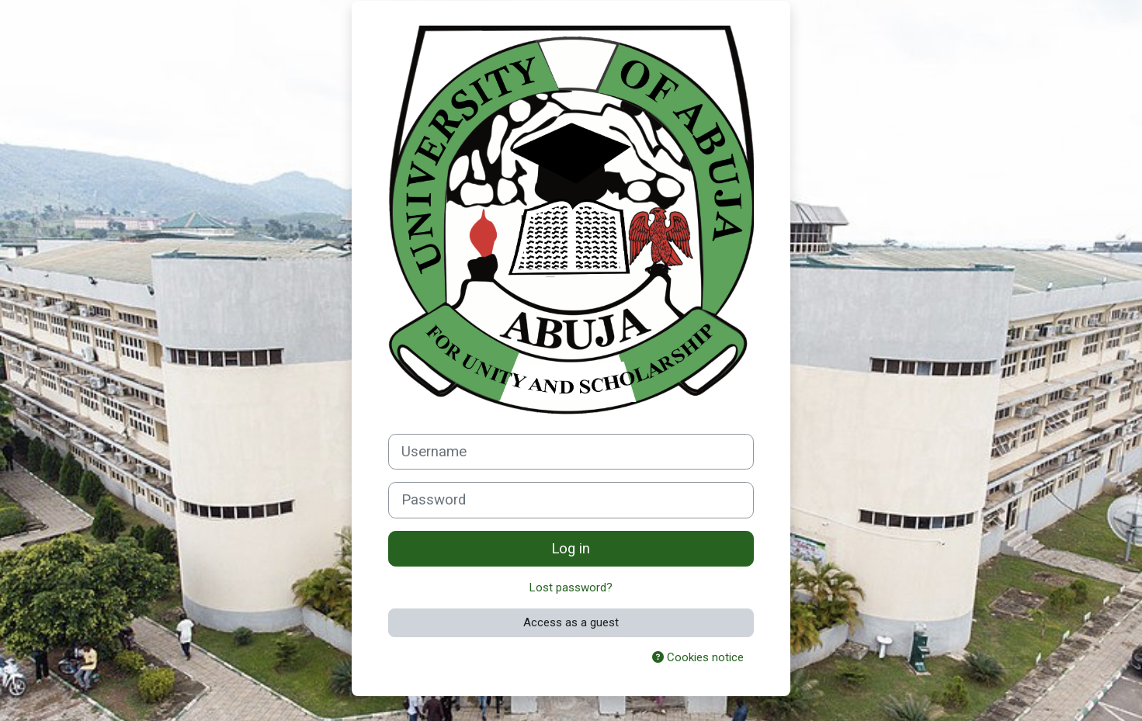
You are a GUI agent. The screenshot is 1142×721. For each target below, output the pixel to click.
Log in (570, 548)
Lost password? (571, 587)
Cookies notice (698, 657)
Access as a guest (571, 622)
